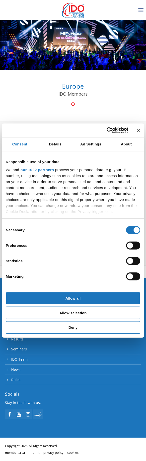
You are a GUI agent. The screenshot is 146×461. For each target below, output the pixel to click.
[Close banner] (138, 130)
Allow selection (72, 313)
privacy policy (53, 452)
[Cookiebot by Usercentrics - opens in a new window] (106, 130)
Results (17, 339)
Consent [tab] (19, 144)
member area (15, 452)
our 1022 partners (37, 169)
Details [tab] (55, 144)
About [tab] (126, 144)
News (15, 369)
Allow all (73, 298)
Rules (15, 379)
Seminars (19, 349)
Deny (73, 327)
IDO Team (19, 359)
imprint (34, 452)
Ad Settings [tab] (90, 144)
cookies (72, 452)
